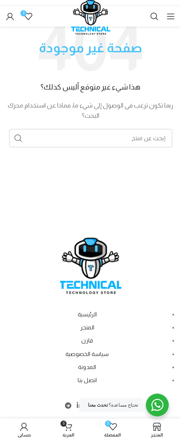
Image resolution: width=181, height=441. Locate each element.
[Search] (154, 16)
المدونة (87, 367)
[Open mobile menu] (171, 16)
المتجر (87, 327)
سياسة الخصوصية (87, 354)
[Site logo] (90, 21)
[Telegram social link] (68, 405)
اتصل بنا (87, 380)
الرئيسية (87, 314)
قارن (87, 340)
